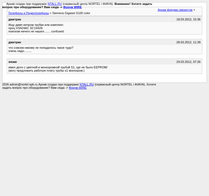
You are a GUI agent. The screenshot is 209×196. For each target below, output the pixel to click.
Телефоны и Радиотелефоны (28, 13)
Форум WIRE (72, 7)
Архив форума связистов (175, 9)
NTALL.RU (55, 3)
